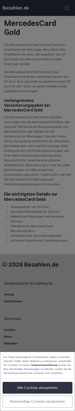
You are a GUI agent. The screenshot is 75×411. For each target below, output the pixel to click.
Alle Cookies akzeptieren (37, 387)
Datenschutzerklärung (44, 365)
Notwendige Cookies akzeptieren (37, 401)
